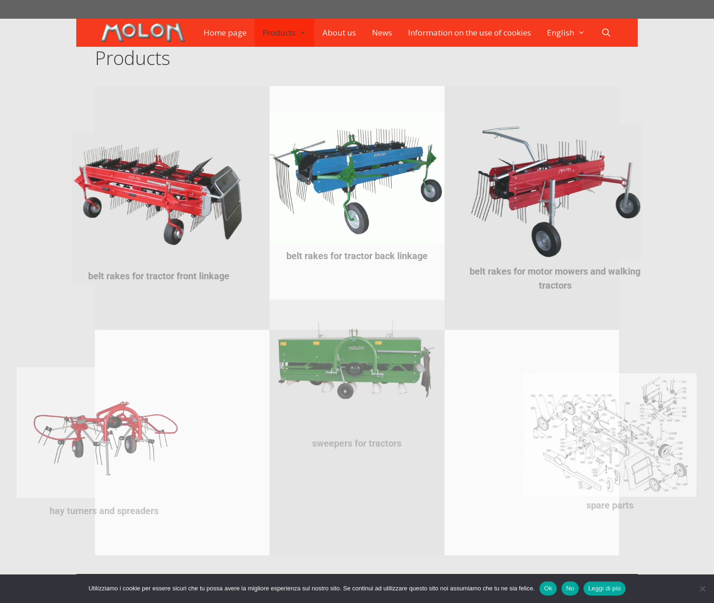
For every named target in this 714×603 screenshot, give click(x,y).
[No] (702, 588)
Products (288, 33)
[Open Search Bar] (606, 33)
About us (339, 32)
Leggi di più (604, 588)
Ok (548, 588)
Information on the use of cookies (469, 32)
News (382, 32)
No (570, 588)
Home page (225, 32)
